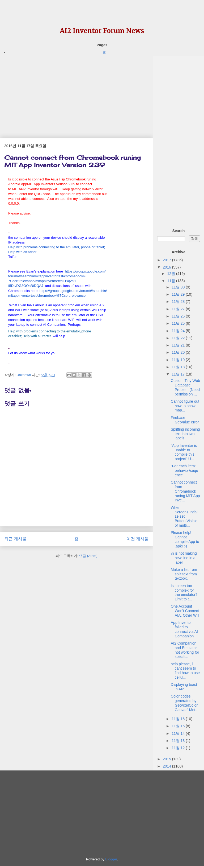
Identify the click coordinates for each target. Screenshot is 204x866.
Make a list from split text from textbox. (184, 574)
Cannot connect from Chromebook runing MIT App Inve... (185, 491)
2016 (167, 267)
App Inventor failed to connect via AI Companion (184, 629)
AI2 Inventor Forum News (102, 31)
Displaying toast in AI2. (184, 686)
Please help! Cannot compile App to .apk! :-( (185, 539)
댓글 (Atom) (88, 556)
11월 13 (179, 741)
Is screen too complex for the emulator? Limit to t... (184, 592)
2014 (167, 766)
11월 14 (179, 733)
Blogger (111, 859)
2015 (167, 759)
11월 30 (179, 287)
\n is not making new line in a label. (184, 557)
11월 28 (179, 301)
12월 (171, 273)
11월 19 (179, 360)
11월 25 (179, 323)
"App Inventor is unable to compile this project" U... (184, 452)
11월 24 (179, 331)
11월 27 (179, 309)
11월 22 (179, 338)
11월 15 (179, 726)
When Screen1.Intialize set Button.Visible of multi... (184, 516)
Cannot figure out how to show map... (185, 406)
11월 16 (179, 719)
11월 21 (179, 345)
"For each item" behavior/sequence (184, 470)
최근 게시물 (15, 539)
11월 (171, 281)
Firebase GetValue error (185, 419)
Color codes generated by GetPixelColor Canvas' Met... (184, 703)
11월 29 (179, 294)
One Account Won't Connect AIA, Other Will (185, 610)
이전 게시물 (137, 539)
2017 (167, 260)
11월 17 (179, 374)
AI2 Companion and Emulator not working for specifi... (185, 650)
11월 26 (179, 316)
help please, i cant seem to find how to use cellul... (185, 670)
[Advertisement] (76, 93)
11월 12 (179, 748)
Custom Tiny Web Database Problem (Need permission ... (185, 387)
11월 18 (179, 367)
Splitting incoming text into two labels (185, 433)
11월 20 (179, 352)
